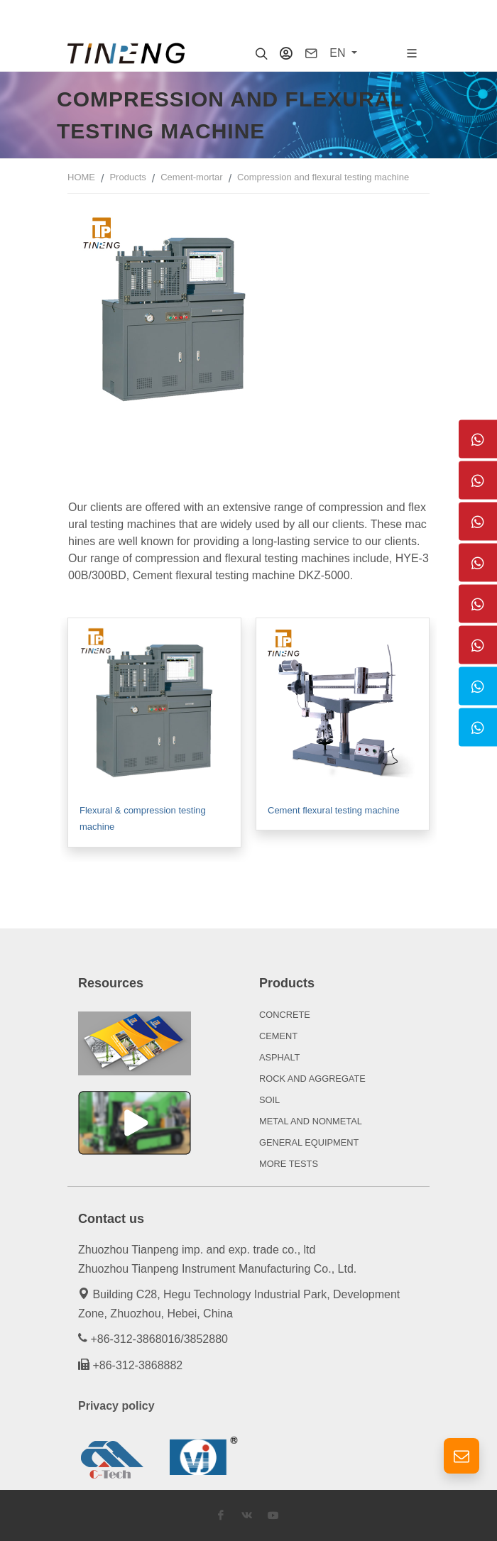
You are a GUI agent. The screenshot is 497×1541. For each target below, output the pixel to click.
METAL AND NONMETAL (310, 1121)
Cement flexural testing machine (334, 810)
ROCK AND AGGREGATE (312, 1078)
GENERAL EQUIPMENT (309, 1142)
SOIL (269, 1100)
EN (339, 53)
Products (127, 177)
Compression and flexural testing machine (323, 177)
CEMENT (278, 1036)
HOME (81, 177)
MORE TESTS (288, 1163)
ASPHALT (279, 1057)
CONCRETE (284, 1014)
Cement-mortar (191, 177)
